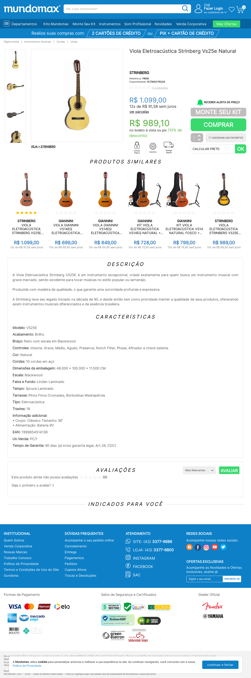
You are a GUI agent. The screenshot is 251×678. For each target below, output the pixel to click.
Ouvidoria (11, 575)
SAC (137, 575)
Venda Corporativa (191, 24)
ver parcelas (139, 112)
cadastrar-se (215, 12)
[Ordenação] (199, 470)
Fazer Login (213, 8)
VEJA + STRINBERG (43, 146)
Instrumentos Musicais (37, 41)
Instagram (144, 558)
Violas (73, 41)
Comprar (218, 124)
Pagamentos (74, 558)
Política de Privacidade (21, 564)
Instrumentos (109, 24)
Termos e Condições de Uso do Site (31, 570)
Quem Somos (14, 540)
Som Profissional (137, 24)
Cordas (61, 41)
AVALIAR (229, 470)
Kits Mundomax (56, 24)
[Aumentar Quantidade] (199, 136)
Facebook (143, 566)
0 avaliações (160, 87)
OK (240, 149)
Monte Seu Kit (84, 24)
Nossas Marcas (15, 552)
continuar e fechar (220, 665)
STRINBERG (139, 73)
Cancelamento (76, 546)
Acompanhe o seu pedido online (89, 540)
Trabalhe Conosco (17, 558)
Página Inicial (11, 41)
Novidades (163, 24)
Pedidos (71, 564)
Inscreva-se (232, 578)
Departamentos (24, 24)
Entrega (70, 552)
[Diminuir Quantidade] (199, 140)
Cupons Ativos (76, 570)
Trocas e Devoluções (80, 575)
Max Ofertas (226, 24)
